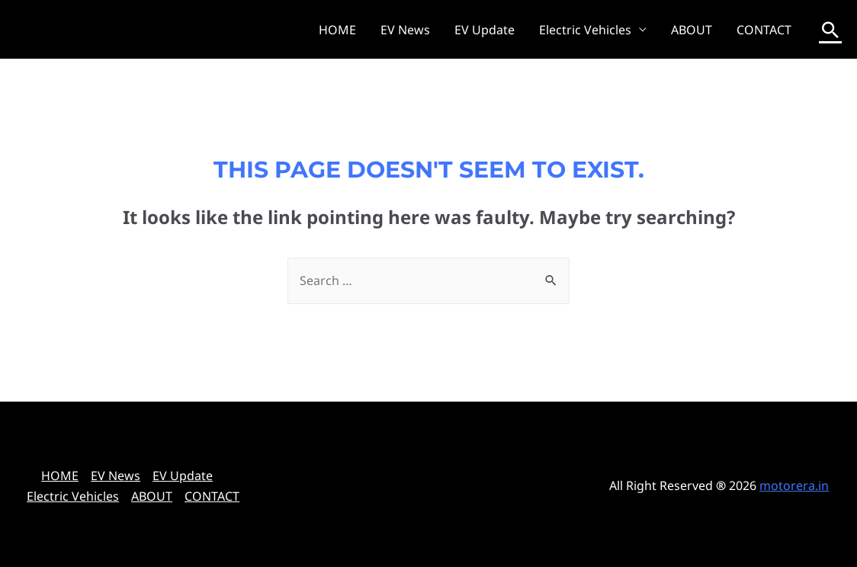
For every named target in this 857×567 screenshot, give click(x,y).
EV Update (484, 29)
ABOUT (691, 29)
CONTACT (764, 29)
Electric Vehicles (585, 29)
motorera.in (794, 485)
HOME (337, 29)
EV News (405, 29)
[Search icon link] (830, 29)
